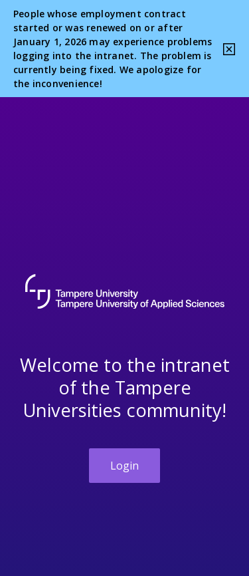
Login (124, 465)
